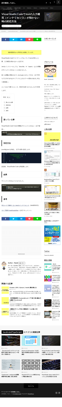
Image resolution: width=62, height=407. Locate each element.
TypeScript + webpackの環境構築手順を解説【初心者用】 (11, 384)
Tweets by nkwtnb (49, 259)
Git (27, 8)
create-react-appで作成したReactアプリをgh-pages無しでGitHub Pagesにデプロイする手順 (56, 293)
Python (5, 11)
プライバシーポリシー (49, 125)
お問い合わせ (47, 128)
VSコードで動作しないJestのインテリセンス (15, 210)
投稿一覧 (21, 267)
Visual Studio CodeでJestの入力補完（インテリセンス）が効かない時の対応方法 (51, 358)
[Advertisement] (21, 244)
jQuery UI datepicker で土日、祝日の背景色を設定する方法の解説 (31, 357)
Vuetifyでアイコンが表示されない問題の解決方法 (30, 383)
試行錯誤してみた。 (16, 401)
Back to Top (31, 395)
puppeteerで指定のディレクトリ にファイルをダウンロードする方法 (56, 318)
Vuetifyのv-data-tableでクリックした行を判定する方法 (51, 384)
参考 (6, 115)
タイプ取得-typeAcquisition (10, 215)
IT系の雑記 (10, 8)
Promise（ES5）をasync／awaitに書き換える (23, 292)
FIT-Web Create (17, 403)
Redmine (32, 8)
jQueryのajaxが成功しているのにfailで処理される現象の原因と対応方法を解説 (52, 148)
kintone (39, 8)
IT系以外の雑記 (20, 8)
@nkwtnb (50, 83)
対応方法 (8, 109)
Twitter (46, 110)
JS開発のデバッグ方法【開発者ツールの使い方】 (24, 313)
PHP (24, 11)
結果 (6, 112)
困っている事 (9, 106)
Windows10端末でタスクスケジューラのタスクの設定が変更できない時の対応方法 (52, 166)
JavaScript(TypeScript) (14, 11)
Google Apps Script (48, 8)
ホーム (3, 8)
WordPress (32, 403)
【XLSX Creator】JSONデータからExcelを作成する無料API (56, 271)
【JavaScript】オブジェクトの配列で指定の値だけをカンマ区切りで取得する (56, 307)
